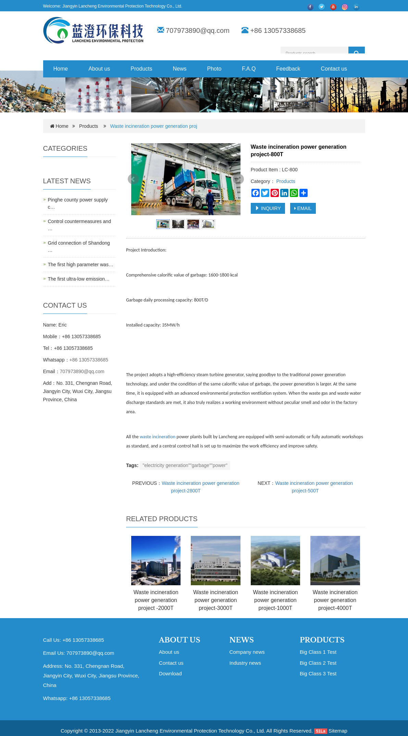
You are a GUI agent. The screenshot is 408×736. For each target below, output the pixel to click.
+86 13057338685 (89, 360)
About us (99, 69)
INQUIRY (268, 208)
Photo (214, 69)
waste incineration (157, 437)
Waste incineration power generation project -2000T (156, 600)
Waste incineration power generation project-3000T (215, 600)
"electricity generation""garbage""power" (185, 465)
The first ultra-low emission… (79, 279)
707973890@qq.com (198, 30)
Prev (133, 179)
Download (170, 673)
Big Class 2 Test (318, 663)
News (179, 69)
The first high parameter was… (80, 264)
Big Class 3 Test (318, 673)
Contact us (334, 69)
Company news (246, 652)
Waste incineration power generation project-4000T (335, 600)
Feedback (288, 69)
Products (141, 69)
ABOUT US (179, 640)
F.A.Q (249, 69)
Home (60, 69)
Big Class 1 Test (318, 652)
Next (238, 179)
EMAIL (303, 208)
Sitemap (338, 731)
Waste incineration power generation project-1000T (275, 600)
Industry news (245, 663)
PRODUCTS (322, 640)
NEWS (241, 640)
